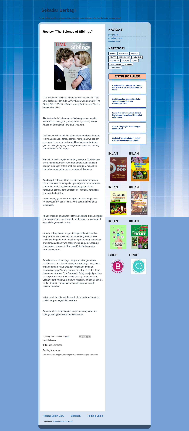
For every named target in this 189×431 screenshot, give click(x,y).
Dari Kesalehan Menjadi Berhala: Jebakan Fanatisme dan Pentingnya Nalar (126, 101)
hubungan (52, 340)
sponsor (128, 64)
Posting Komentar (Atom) (63, 421)
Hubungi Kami (114, 41)
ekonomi (125, 61)
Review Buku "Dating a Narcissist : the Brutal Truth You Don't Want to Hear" (127, 87)
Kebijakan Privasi (115, 38)
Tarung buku (115, 68)
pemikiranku (124, 57)
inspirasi (134, 53)
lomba (134, 61)
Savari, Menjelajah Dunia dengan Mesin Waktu (126, 128)
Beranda (76, 415)
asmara (113, 57)
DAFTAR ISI (113, 35)
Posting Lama (95, 415)
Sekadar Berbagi (58, 10)
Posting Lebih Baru (53, 415)
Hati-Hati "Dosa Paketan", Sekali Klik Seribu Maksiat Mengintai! (126, 139)
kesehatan (114, 61)
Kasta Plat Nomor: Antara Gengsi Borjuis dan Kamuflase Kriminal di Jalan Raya (127, 115)
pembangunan (115, 64)
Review (112, 53)
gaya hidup (123, 53)
